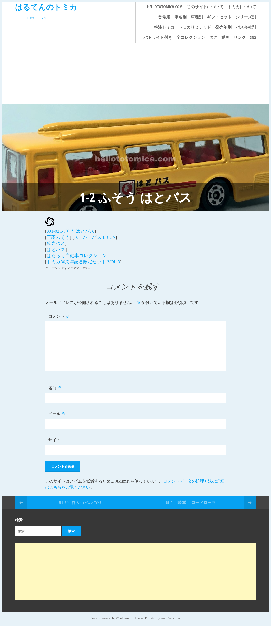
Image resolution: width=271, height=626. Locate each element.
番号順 (164, 17)
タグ (213, 37)
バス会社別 (246, 27)
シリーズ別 (246, 17)
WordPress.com (170, 618)
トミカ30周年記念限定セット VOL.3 (83, 261)
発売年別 (223, 27)
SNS (253, 37)
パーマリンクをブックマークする (68, 268)
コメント (59, 316)
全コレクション (190, 37)
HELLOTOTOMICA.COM (165, 6)
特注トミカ (164, 27)
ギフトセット (219, 17)
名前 (55, 388)
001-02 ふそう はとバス (70, 231)
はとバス (56, 249)
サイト (54, 440)
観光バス (56, 243)
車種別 (197, 17)
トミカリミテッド (194, 27)
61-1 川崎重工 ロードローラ (191, 502)
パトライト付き (158, 37)
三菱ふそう (58, 237)
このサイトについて (205, 6)
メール (57, 414)
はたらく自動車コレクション (77, 255)
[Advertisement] (135, 73)
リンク (240, 37)
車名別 (180, 17)
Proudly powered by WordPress (109, 618)
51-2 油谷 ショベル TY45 (80, 502)
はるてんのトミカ (46, 7)
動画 (225, 37)
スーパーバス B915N (95, 237)
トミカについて (241, 6)
